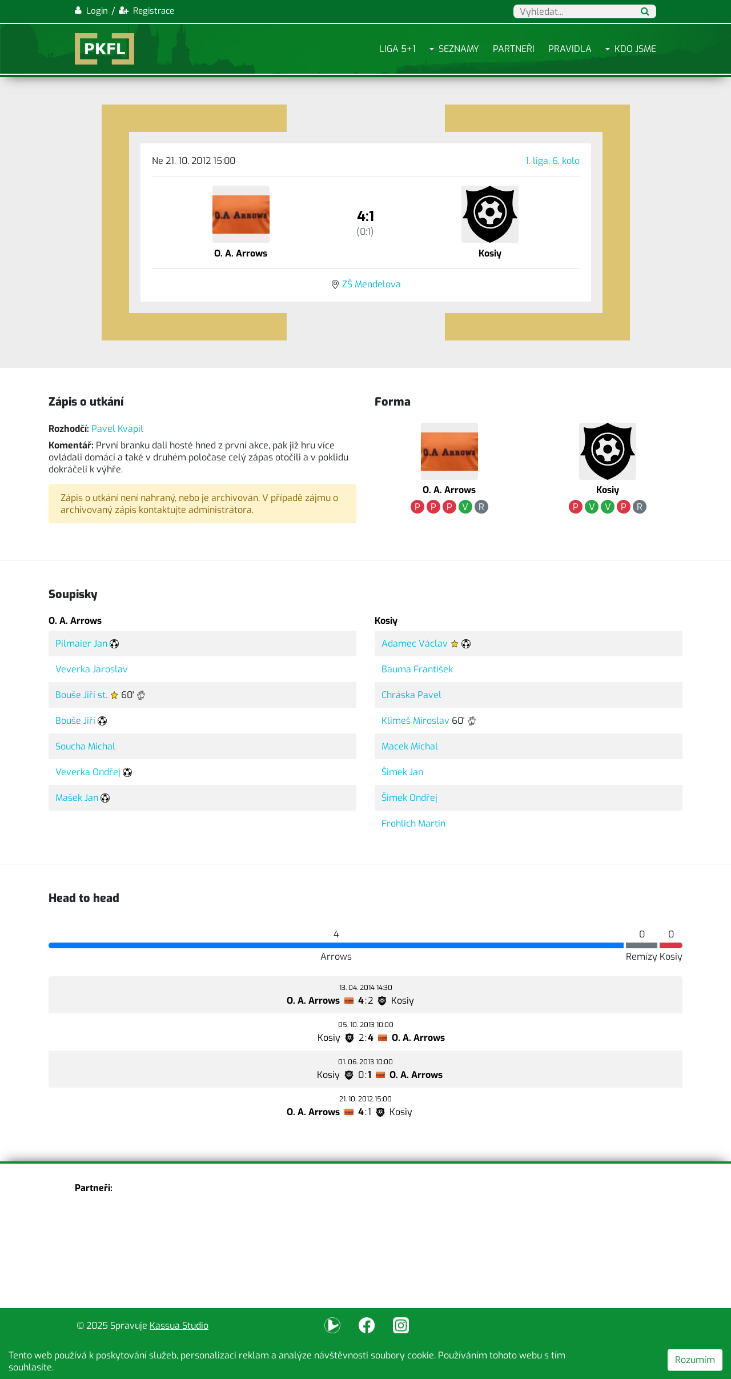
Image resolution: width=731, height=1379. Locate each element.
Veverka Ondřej (88, 772)
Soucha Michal (85, 746)
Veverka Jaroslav (91, 669)
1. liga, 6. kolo (552, 161)
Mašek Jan (76, 798)
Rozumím (695, 1360)
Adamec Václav (414, 644)
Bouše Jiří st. (81, 695)
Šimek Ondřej (409, 798)
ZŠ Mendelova (371, 284)
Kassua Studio (179, 1326)
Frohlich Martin (413, 823)
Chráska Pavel (411, 695)
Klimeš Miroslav (415, 721)
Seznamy (459, 49)
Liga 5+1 (397, 49)
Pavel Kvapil (117, 429)
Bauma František (417, 669)
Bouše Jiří (75, 721)
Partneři (514, 49)
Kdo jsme (635, 49)
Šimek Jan (402, 772)
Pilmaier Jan (81, 644)
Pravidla (570, 49)
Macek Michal (409, 746)
